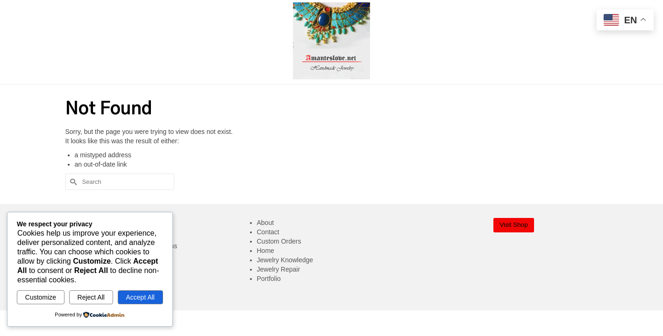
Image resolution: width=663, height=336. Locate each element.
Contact (268, 232)
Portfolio (269, 278)
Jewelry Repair (278, 269)
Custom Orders (279, 241)
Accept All (140, 297)
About (265, 222)
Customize (40, 297)
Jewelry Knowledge (285, 260)
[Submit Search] (72, 182)
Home (265, 250)
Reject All (91, 297)
